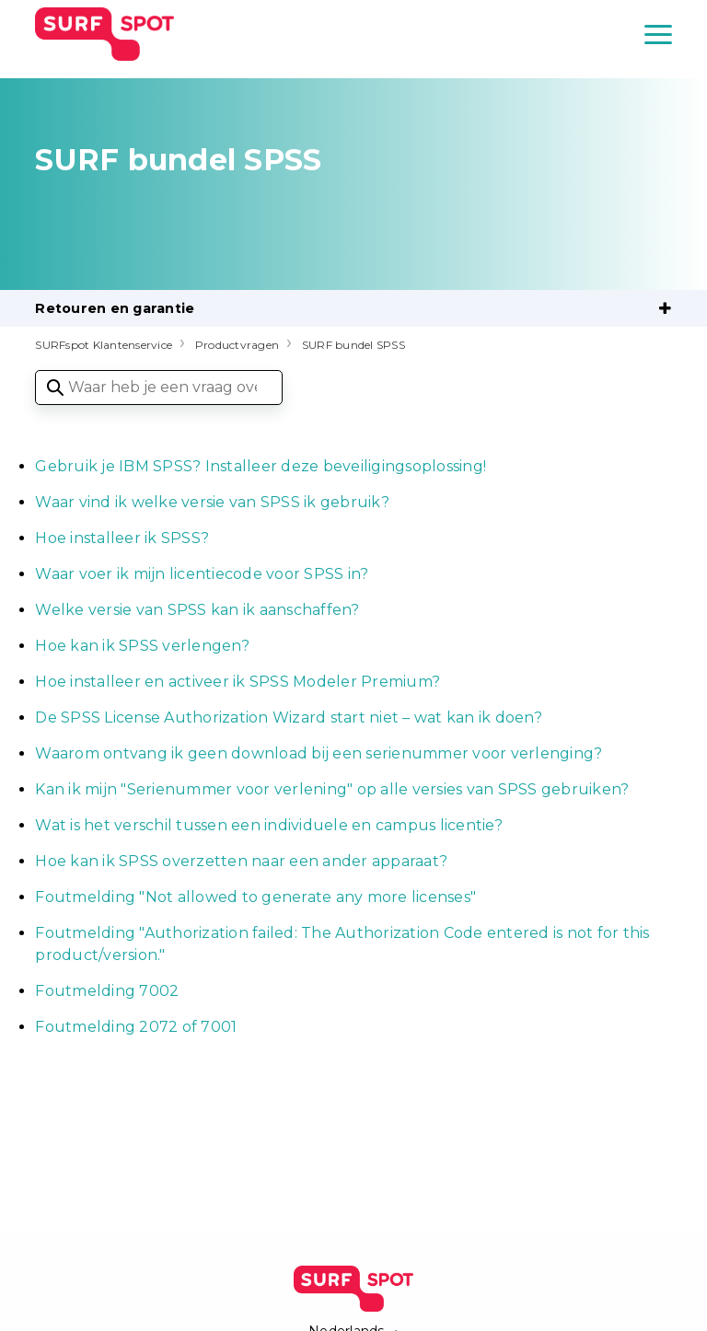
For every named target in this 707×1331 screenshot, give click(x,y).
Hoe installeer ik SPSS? (122, 538)
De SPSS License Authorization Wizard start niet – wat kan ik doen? (288, 717)
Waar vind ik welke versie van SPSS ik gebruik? (212, 502)
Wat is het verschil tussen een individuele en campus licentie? (269, 825)
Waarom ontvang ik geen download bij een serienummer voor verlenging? (318, 753)
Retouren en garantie (114, 308)
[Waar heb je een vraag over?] (159, 387)
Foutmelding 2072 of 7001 (136, 1027)
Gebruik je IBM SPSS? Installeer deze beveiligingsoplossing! (260, 466)
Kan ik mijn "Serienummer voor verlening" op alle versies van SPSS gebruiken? (332, 789)
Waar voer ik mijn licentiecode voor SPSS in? (201, 574)
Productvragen (237, 345)
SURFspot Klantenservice (103, 345)
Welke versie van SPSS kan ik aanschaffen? (197, 610)
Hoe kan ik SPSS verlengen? (142, 645)
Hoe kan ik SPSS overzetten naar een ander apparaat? (241, 861)
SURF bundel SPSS (353, 345)
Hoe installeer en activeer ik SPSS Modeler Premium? (237, 681)
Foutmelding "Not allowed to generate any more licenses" (255, 897)
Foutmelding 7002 (108, 991)
